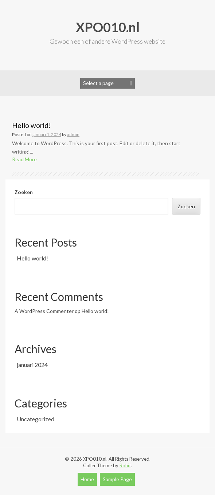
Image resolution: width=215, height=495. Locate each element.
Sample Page (117, 479)
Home (87, 479)
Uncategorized (35, 418)
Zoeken (24, 192)
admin (73, 134)
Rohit (125, 465)
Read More (24, 159)
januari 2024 (32, 364)
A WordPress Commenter (44, 311)
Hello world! (31, 125)
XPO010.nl (108, 27)
